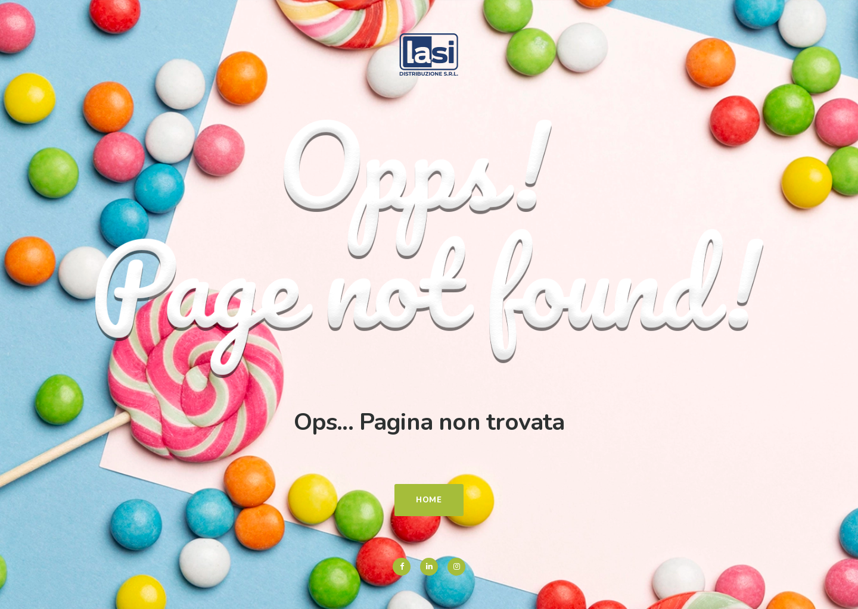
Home (429, 500)
